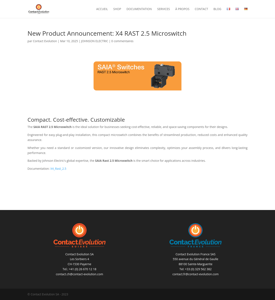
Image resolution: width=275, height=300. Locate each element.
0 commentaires (122, 41)
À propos (182, 9)
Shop (117, 9)
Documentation (139, 9)
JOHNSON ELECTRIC (94, 41)
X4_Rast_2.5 (58, 169)
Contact (201, 9)
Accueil (102, 9)
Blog (217, 9)
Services (163, 9)
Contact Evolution (45, 41)
